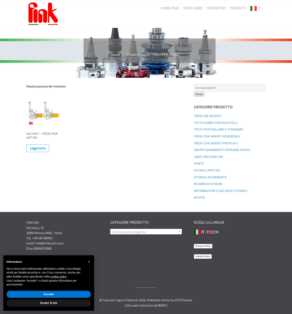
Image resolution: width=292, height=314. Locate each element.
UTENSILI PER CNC (207, 170)
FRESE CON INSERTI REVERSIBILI (217, 136)
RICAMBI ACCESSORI (208, 184)
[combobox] (146, 231)
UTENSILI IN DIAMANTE (210, 177)
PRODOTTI (238, 8)
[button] (89, 262)
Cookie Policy (202, 256)
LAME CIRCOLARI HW (208, 157)
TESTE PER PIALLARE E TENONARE (218, 129)
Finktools (153, 300)
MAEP (162, 305)
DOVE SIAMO (193, 8)
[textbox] (146, 232)
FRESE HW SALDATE (207, 116)
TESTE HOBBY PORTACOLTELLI (216, 123)
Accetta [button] (49, 294)
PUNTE (199, 163)
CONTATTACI (216, 8)
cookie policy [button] (58, 276)
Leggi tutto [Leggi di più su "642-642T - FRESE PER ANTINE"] (38, 148)
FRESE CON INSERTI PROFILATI (216, 143)
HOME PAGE (170, 8)
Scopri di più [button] (48, 302)
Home (115, 55)
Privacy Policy (203, 246)
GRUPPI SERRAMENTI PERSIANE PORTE (222, 150)
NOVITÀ (199, 197)
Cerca (199, 94)
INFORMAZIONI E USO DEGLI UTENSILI (221, 191)
